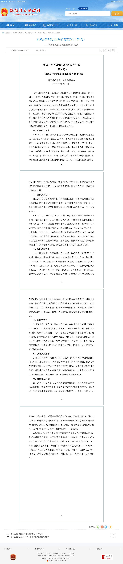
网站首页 (40, 553)
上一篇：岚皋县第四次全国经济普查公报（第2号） (25, 534)
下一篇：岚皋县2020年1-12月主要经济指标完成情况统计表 (28, 537)
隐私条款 (56, 553)
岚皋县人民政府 (18, 33)
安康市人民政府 (21, 1)
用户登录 (67, 9)
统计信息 (58, 33)
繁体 (74, 9)
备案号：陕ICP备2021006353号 (65, 556)
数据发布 (50, 33)
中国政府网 (4, 1)
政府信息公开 (29, 33)
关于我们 (48, 553)
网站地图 (63, 553)
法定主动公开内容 (40, 33)
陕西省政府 (12, 1)
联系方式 (71, 553)
